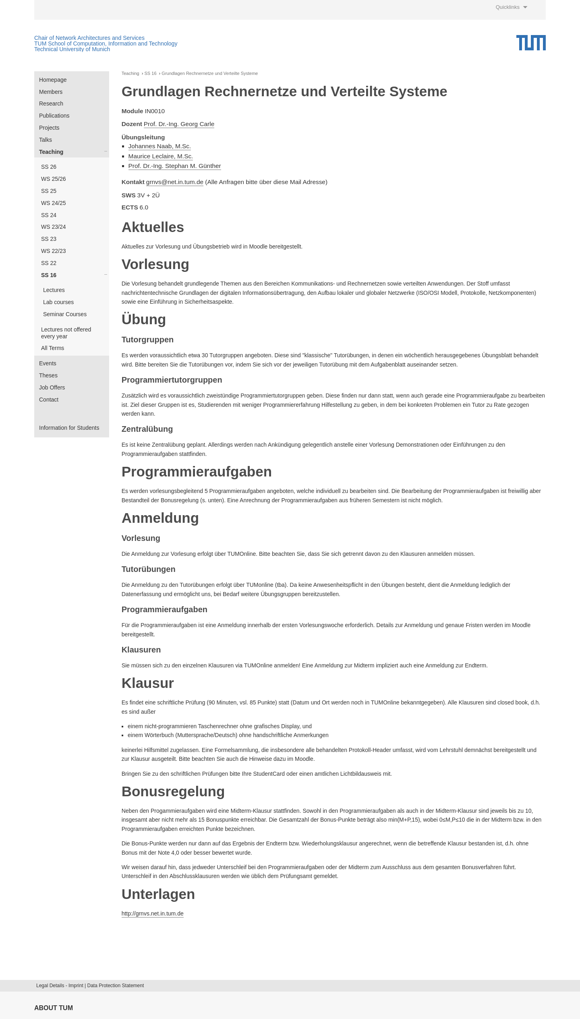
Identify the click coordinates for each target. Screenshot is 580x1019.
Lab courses (58, 302)
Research (51, 103)
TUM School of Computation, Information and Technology (105, 43)
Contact (48, 399)
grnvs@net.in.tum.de (174, 181)
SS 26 (48, 167)
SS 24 (48, 215)
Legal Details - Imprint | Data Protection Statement (90, 985)
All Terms (52, 348)
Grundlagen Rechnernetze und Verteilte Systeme (210, 73)
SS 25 (48, 191)
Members (50, 92)
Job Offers (52, 387)
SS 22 (48, 263)
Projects (49, 127)
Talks (45, 140)
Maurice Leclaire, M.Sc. (160, 156)
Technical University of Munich (72, 49)
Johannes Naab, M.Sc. (159, 146)
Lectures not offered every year (66, 333)
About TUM (53, 1008)
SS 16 (48, 275)
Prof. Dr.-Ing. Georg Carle (179, 123)
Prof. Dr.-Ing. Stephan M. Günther (174, 165)
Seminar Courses (65, 314)
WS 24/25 (53, 203)
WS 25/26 (53, 179)
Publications (54, 115)
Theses (48, 375)
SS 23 (48, 239)
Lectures (54, 290)
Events (47, 363)
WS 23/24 (53, 227)
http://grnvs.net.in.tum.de (153, 913)
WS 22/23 (53, 251)
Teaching (51, 152)
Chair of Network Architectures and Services (89, 38)
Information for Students (69, 428)
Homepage (53, 80)
